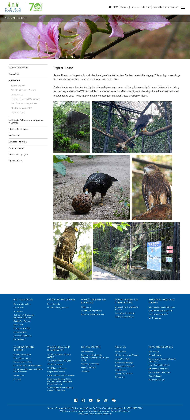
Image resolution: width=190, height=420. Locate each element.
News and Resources (161, 347)
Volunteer (85, 371)
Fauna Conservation (22, 354)
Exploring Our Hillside (124, 316)
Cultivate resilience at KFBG (161, 310)
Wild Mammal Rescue (56, 368)
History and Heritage (124, 362)
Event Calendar (53, 304)
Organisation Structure (124, 366)
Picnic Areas (17, 94)
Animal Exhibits (18, 85)
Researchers (19, 375)
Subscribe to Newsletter (165, 7)
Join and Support (90, 347)
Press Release (155, 355)
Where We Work (122, 359)
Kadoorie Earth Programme (92, 314)
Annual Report (155, 376)
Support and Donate (90, 363)
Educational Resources (159, 368)
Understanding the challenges (162, 307)
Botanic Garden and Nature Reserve (126, 301)
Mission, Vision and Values (126, 355)
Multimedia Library (157, 379)
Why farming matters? (158, 314)
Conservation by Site (22, 362)
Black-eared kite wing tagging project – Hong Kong (60, 388)
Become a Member (140, 7)
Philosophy (86, 307)
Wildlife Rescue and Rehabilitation (58, 348)
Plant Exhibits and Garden (23, 90)
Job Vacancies (87, 351)
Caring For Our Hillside (125, 313)
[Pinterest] (98, 400)
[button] (183, 7)
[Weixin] (114, 400)
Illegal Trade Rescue (56, 371)
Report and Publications (159, 365)
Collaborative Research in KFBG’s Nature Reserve (28, 370)
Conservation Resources (159, 372)
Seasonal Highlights (18, 154)
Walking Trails (18, 112)
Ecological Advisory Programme (27, 365)
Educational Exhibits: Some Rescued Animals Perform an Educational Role (59, 381)
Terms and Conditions (120, 411)
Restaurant (14, 135)
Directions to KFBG (18, 141)
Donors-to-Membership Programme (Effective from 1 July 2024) (95, 357)
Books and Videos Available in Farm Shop (162, 360)
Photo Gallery (15, 160)
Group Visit (14, 73)
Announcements (16, 148)
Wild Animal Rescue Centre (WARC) (59, 355)
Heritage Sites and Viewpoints (25, 99)
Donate (124, 7)
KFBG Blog (154, 351)
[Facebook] (75, 400)
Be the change (155, 318)
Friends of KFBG (88, 367)
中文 (115, 7)
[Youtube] (90, 400)
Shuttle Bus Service (18, 128)
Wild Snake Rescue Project (59, 360)
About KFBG (120, 351)
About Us (120, 347)
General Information (18, 67)
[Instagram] (83, 400)
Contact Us (120, 377)
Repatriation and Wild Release (60, 375)
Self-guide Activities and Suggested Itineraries (26, 121)
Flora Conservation (22, 358)
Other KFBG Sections (124, 373)
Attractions (14, 80)
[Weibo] (105, 400)
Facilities (17, 379)
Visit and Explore (23, 299)
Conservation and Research (24, 348)
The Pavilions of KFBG (21, 108)
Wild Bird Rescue (54, 364)
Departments (120, 370)
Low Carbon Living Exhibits (24, 103)
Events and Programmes (61, 299)
